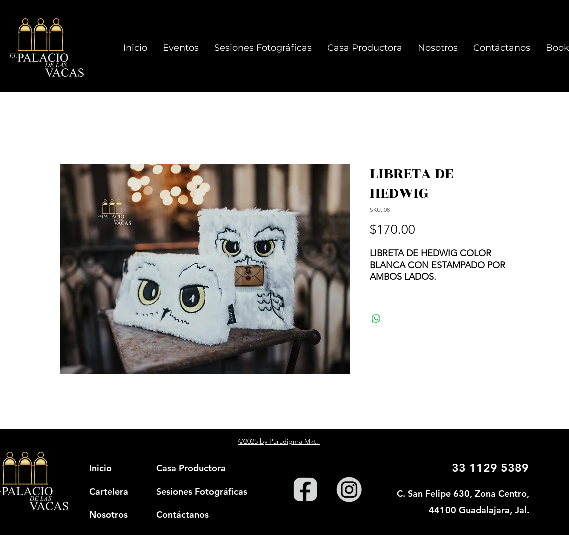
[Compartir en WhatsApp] (376, 319)
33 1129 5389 (490, 468)
